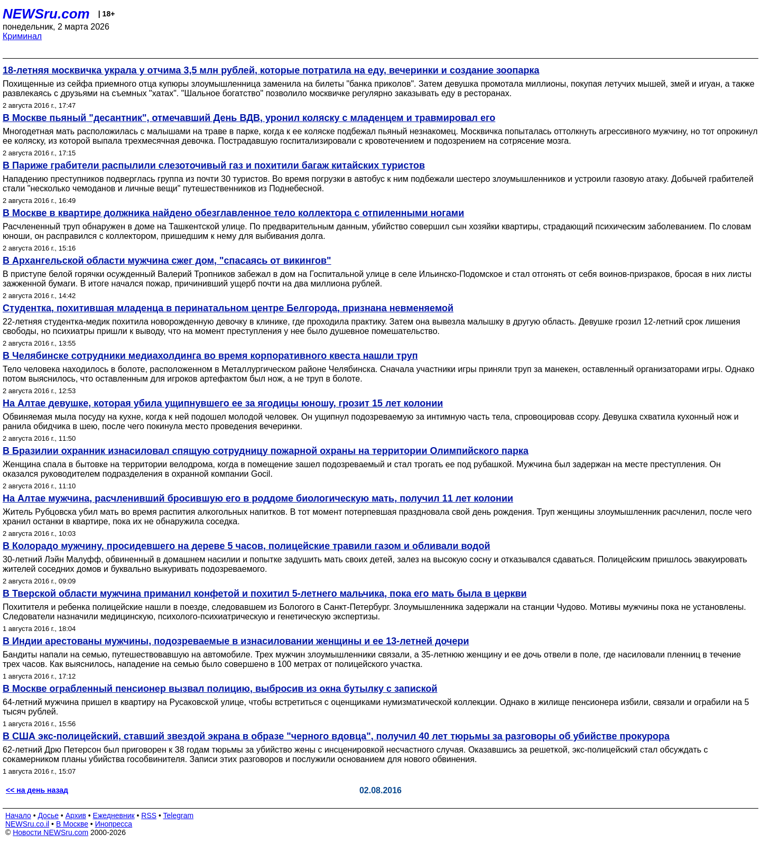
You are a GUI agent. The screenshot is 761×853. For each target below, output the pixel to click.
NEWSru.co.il (27, 824)
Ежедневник (114, 815)
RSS (148, 815)
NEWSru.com (46, 14)
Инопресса (114, 824)
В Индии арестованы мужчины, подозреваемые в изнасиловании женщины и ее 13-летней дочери (236, 641)
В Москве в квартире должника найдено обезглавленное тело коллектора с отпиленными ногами (233, 213)
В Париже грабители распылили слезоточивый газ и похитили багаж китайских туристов (214, 165)
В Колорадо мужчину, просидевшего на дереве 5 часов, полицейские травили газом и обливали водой (246, 546)
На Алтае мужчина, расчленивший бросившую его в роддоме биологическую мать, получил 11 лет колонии (258, 498)
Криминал (22, 36)
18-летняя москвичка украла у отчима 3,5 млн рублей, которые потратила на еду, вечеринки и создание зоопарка (271, 70)
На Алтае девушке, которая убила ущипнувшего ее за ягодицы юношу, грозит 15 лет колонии (223, 403)
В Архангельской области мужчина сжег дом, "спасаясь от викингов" (167, 260)
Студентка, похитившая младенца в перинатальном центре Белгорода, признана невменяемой (228, 308)
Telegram (178, 815)
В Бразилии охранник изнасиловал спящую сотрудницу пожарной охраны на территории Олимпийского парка (265, 451)
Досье (48, 815)
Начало (18, 815)
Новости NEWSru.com (50, 832)
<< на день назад (37, 790)
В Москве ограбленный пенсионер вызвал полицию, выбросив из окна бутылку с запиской (220, 688)
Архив (76, 815)
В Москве (72, 824)
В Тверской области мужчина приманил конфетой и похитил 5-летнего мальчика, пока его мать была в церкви (265, 593)
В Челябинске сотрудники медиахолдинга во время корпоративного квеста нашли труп (210, 355)
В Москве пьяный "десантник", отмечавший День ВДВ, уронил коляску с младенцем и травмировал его (249, 118)
